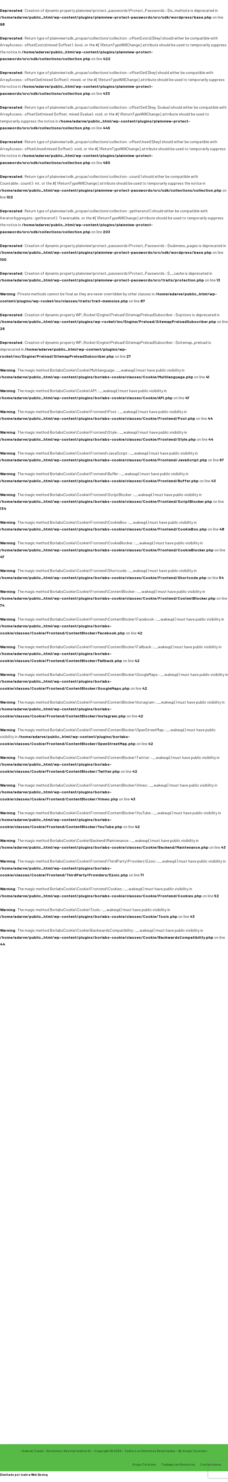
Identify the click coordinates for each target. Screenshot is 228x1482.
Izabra (26, 1474)
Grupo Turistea (144, 1464)
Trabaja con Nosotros (178, 1464)
